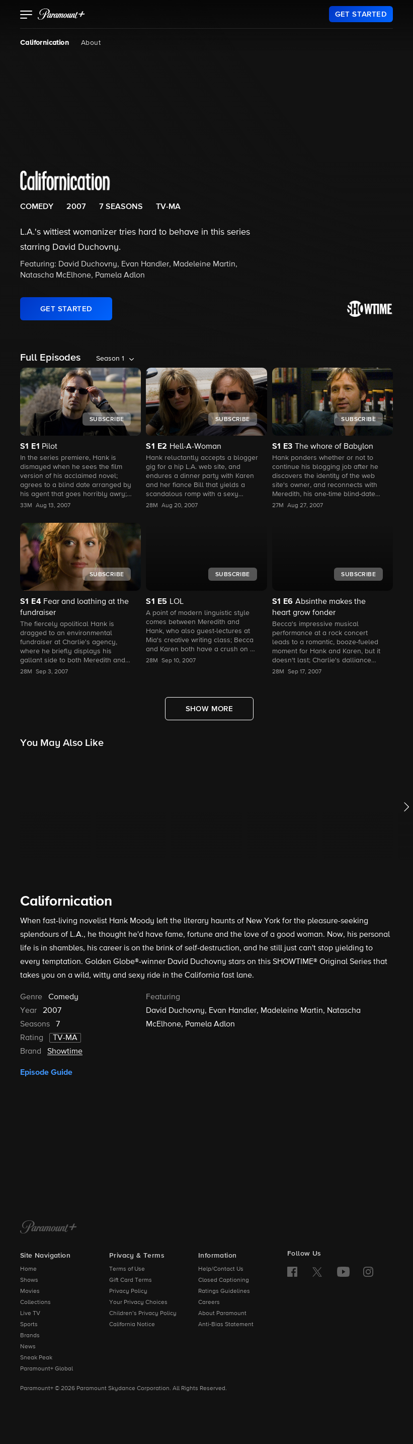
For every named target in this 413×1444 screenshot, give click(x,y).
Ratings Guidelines (224, 1291)
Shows (29, 1280)
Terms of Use (127, 1269)
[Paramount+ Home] (48, 1227)
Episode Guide (46, 1072)
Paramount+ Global (46, 1369)
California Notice (132, 1325)
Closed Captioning (223, 1280)
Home (28, 1269)
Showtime (64, 1052)
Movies (30, 1291)
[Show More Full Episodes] (209, 708)
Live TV (30, 1314)
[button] (26, 16)
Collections (35, 1302)
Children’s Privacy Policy (143, 1314)
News (28, 1347)
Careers (209, 1302)
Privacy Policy (128, 1291)
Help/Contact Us (220, 1269)
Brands (30, 1336)
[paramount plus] (61, 14)
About (91, 42)
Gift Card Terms (130, 1280)
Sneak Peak (36, 1358)
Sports (29, 1325)
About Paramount (222, 1314)
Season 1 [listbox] (110, 358)
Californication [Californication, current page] (44, 42)
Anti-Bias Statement (226, 1325)
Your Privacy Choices (138, 1302)
